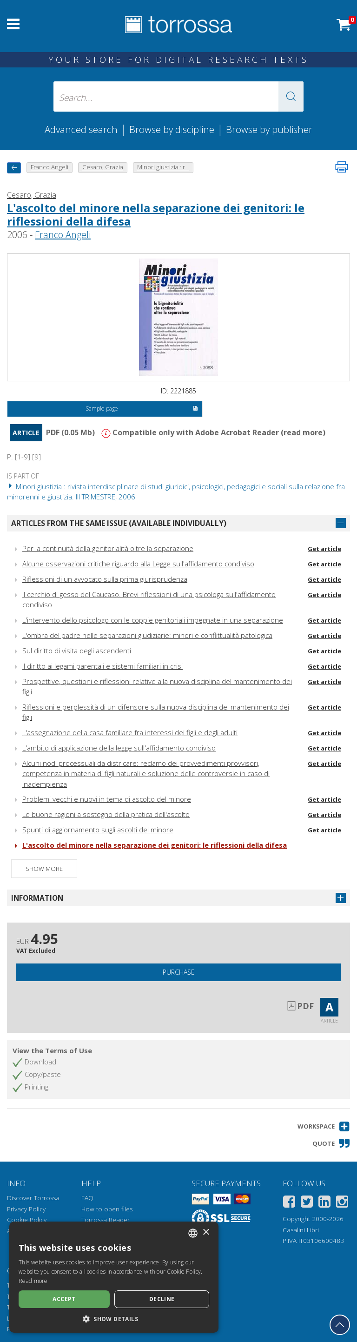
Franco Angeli (63, 234)
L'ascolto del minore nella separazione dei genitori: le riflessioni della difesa (155, 214)
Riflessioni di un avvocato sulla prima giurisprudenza (104, 579)
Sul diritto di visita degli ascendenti (76, 650)
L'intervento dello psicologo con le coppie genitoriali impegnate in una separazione (152, 619)
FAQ (87, 1198)
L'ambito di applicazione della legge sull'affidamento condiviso (119, 747)
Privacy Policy (26, 1209)
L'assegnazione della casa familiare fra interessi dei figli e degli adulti (130, 732)
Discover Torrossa (33, 1198)
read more (303, 432)
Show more (44, 868)
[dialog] (113, 1277)
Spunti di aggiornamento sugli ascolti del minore (97, 829)
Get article (324, 549)
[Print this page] (341, 166)
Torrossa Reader (105, 1220)
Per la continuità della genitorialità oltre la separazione (107, 548)
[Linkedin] (324, 1203)
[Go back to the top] (340, 1325)
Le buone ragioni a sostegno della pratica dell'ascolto (106, 814)
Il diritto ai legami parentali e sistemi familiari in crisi (102, 666)
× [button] (205, 1232)
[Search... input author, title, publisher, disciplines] (178, 96)
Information (37, 898)
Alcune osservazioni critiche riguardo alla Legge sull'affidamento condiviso (138, 563)
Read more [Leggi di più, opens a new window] (33, 1281)
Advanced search (81, 129)
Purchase (179, 972)
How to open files (106, 1209)
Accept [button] (64, 1299)
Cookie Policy (26, 1220)
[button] (291, 96)
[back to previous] (14, 167)
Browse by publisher (269, 129)
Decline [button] (162, 1299)
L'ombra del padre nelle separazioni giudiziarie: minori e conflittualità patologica (147, 635)
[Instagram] (342, 1203)
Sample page (142, 409)
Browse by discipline (171, 129)
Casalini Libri (301, 1230)
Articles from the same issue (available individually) (118, 523)
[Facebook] (289, 1203)
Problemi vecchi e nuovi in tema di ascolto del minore (106, 799)
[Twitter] (307, 1203)
